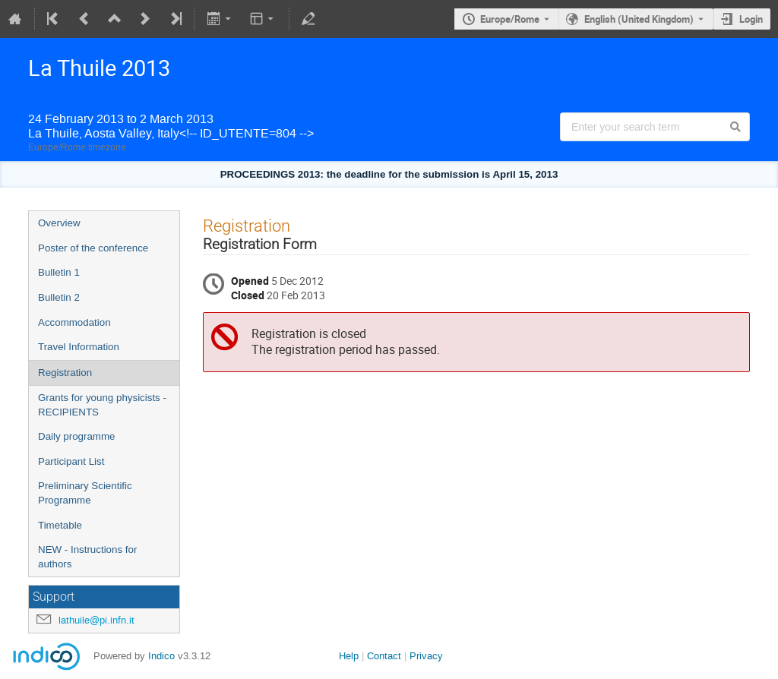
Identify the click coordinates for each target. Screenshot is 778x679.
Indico (161, 655)
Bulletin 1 (59, 272)
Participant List (71, 461)
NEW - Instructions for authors (87, 557)
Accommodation (74, 322)
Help (349, 655)
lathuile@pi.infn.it (96, 620)
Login (751, 19)
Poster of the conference (93, 248)
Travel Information (78, 346)
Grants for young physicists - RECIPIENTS (102, 405)
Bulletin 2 (59, 297)
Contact (384, 655)
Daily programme (76, 436)
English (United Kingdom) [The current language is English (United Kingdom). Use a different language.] (639, 19)
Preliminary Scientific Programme (85, 493)
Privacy (426, 655)
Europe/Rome (509, 19)
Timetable (60, 525)
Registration (65, 372)
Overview (59, 223)
